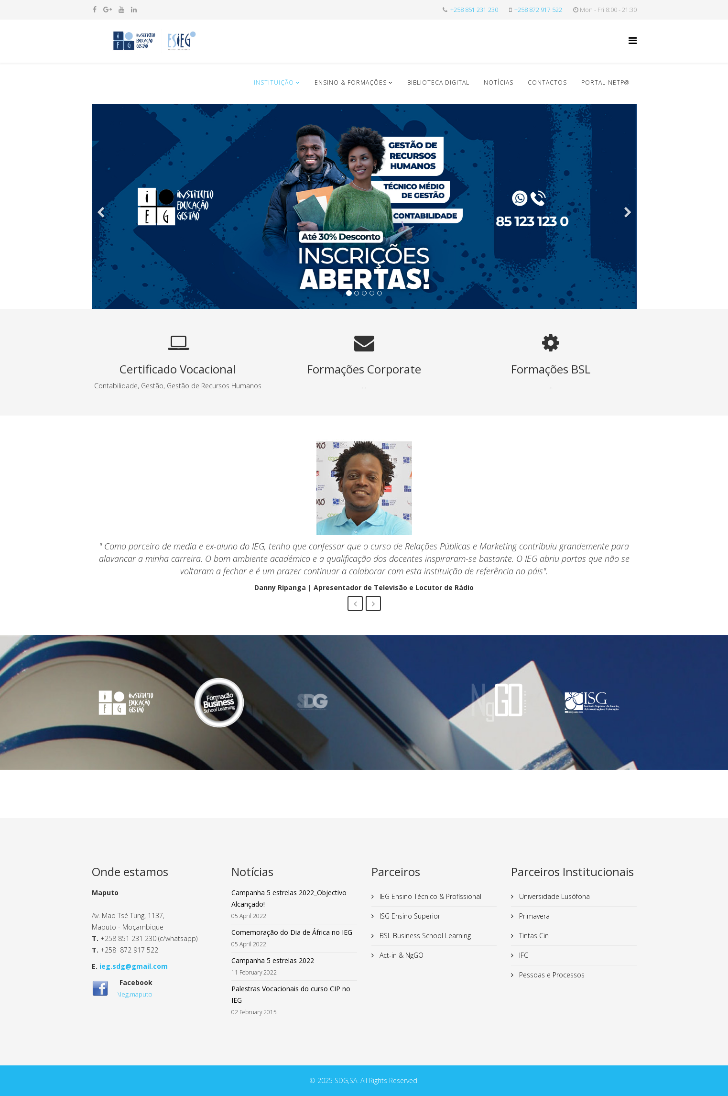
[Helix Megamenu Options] (633, 40)
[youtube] (121, 9)
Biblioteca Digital (438, 82)
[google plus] (107, 9)
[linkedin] (134, 9)
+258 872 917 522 (538, 10)
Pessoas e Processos (551, 974)
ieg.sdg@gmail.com (133, 966)
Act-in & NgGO (401, 955)
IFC (522, 955)
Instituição (274, 82)
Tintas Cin (533, 935)
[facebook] (95, 9)
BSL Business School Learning (424, 935)
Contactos (547, 82)
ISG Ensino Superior (409, 916)
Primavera (533, 916)
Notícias (498, 82)
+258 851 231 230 (474, 10)
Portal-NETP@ (605, 82)
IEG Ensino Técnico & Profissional (429, 896)
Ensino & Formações (351, 82)
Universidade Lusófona (553, 896)
